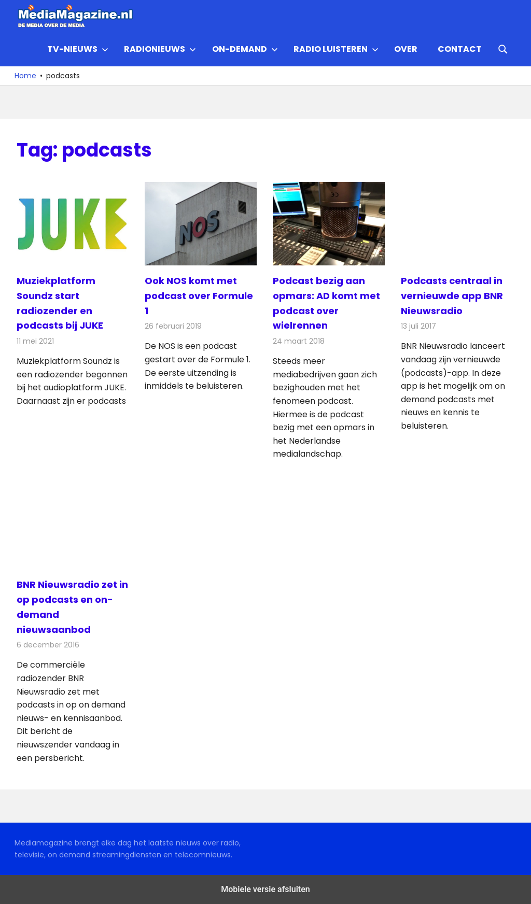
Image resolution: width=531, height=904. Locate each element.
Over (405, 49)
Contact (460, 49)
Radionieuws (160, 49)
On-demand (245, 49)
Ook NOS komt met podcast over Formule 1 (199, 295)
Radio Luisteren (336, 49)
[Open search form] (503, 48)
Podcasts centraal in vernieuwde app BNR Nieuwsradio (452, 295)
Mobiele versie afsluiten (265, 889)
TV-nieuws (77, 49)
